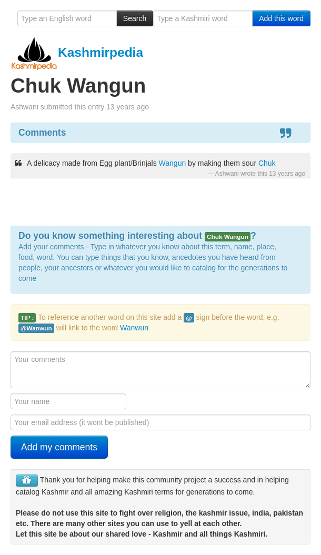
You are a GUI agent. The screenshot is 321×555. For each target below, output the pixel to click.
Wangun (172, 163)
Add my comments (59, 447)
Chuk (267, 163)
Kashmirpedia (77, 52)
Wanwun (134, 328)
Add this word (281, 18)
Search (134, 18)
